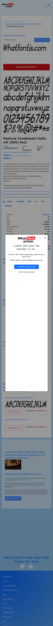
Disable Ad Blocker (26, 267)
